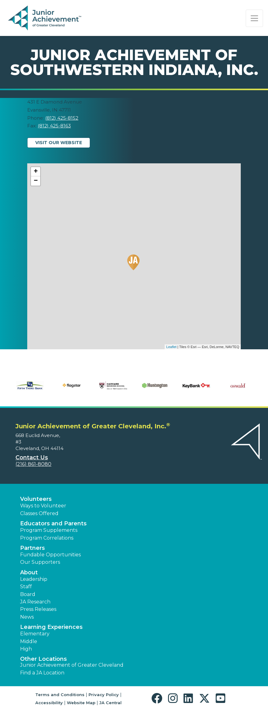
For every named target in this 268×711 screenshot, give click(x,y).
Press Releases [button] (38, 609)
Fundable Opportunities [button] (50, 555)
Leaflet (171, 347)
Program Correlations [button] (46, 538)
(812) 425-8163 (54, 126)
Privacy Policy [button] (104, 694)
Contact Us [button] (31, 457)
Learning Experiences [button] (51, 627)
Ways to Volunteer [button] (43, 506)
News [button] (27, 617)
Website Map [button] (81, 702)
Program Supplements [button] (48, 530)
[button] (158, 698)
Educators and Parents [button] (53, 523)
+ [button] (36, 171)
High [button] (26, 649)
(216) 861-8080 (33, 464)
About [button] (29, 572)
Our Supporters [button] (40, 562)
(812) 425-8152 (61, 118)
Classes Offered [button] (39, 513)
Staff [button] (26, 587)
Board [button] (27, 594)
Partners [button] (32, 548)
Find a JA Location (42, 673)
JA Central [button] (110, 702)
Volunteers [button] (36, 499)
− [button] (36, 181)
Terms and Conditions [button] (59, 694)
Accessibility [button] (49, 702)
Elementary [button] (35, 634)
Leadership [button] (33, 579)
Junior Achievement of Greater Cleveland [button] (71, 665)
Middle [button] (28, 641)
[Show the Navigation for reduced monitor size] (254, 18)
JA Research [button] (35, 602)
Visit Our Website (58, 142)
